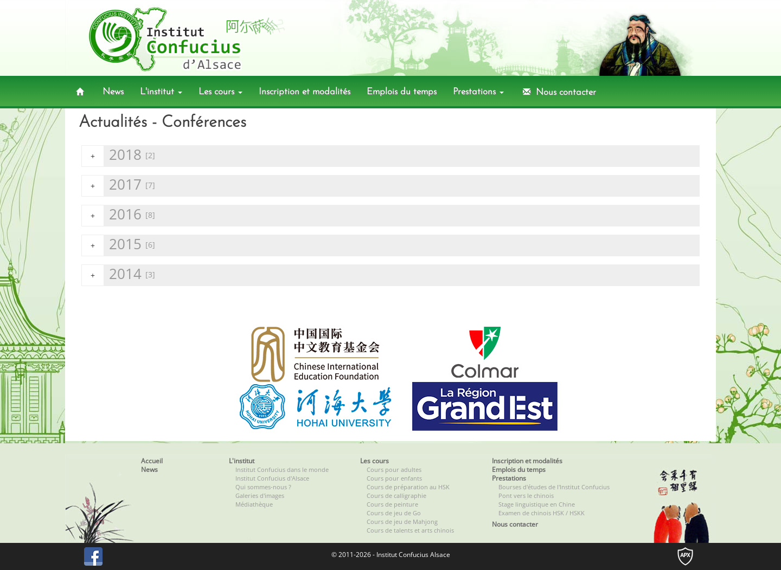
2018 (118, 155)
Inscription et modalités (304, 91)
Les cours (220, 91)
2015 (118, 245)
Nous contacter (558, 92)
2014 (118, 275)
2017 (118, 185)
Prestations (478, 91)
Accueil (152, 460)
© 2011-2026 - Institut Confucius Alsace (390, 554)
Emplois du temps (402, 91)
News (113, 91)
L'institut (161, 91)
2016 (118, 215)
